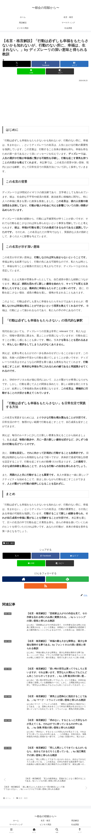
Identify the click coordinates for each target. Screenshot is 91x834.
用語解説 (75, 821)
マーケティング (16, 825)
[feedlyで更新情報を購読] (67, 579)
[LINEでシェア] (31, 71)
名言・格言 (8, 543)
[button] (60, 71)
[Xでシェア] (17, 64)
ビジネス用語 (45, 825)
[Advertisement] (45, 103)
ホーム (16, 821)
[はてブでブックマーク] (74, 64)
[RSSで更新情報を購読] (45, 586)
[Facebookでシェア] (45, 64)
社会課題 (75, 825)
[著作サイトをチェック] (23, 579)
